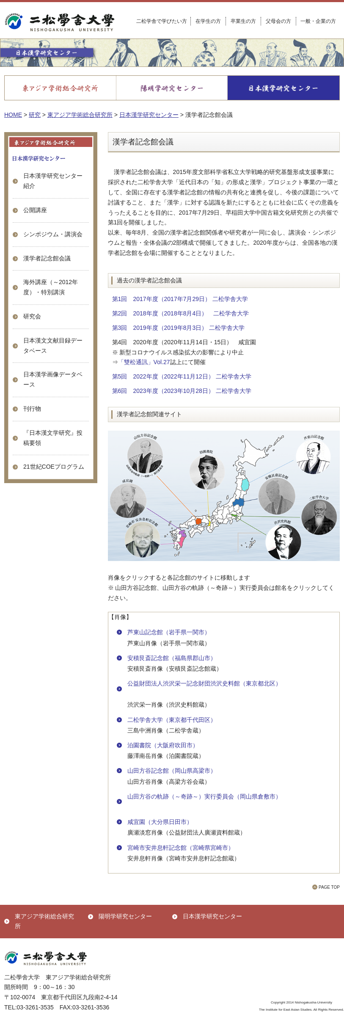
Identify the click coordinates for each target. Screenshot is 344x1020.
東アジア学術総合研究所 (44, 921)
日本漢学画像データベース (53, 379)
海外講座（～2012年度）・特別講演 (50, 287)
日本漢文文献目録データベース (53, 345)
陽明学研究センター (125, 916)
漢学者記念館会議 (47, 258)
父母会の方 (278, 21)
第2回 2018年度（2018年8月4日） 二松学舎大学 (180, 313)
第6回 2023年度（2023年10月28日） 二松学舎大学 (181, 390)
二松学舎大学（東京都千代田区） (171, 719)
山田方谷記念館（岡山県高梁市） (171, 770)
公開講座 (35, 210)
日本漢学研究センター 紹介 (53, 180)
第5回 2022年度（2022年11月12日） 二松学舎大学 (181, 376)
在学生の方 (208, 21)
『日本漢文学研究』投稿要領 (53, 437)
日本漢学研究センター (212, 916)
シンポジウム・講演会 (53, 234)
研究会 (32, 316)
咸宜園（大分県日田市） (160, 821)
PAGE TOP (329, 887)
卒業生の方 (243, 21)
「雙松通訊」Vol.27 (144, 362)
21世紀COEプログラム (53, 466)
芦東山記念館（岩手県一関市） (168, 632)
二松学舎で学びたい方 (161, 21)
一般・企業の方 (318, 21)
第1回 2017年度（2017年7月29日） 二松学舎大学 (180, 299)
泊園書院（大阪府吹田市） (162, 745)
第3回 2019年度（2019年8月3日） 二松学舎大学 (178, 327)
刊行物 (32, 408)
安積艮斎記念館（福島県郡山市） (171, 658)
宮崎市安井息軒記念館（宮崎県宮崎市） (180, 847)
